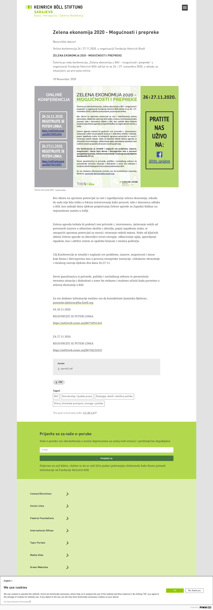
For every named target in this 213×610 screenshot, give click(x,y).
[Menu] (185, 8)
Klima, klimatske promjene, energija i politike (78, 403)
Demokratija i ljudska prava (77, 396)
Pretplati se (106, 458)
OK (175, 590)
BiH (56, 396)
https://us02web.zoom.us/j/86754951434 (77, 323)
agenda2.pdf (67, 369)
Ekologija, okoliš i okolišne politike (114, 396)
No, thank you (194, 590)
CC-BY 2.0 (88, 413)
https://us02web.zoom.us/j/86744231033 (77, 350)
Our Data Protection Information (16, 602)
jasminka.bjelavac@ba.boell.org (73, 302)
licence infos (60, 190)
